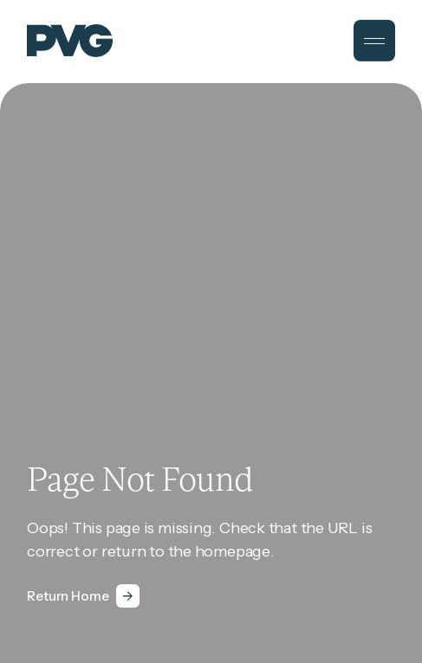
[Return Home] (83, 596)
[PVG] (70, 40)
